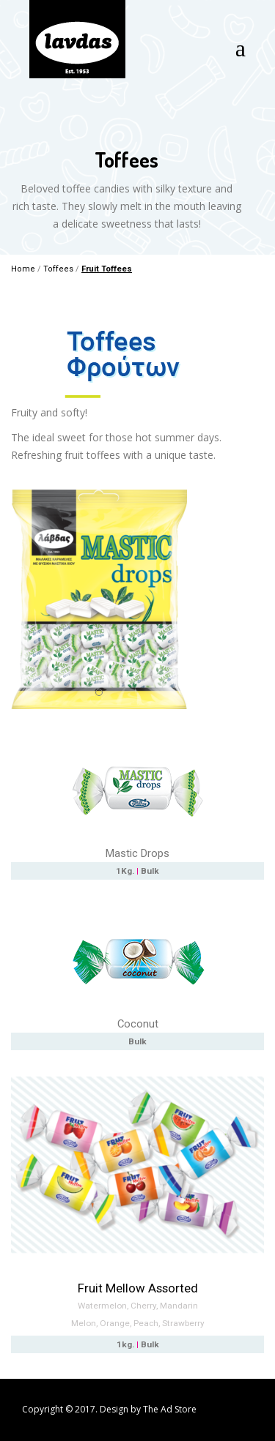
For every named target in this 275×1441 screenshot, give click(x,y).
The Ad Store (170, 1409)
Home (23, 269)
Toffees (58, 269)
